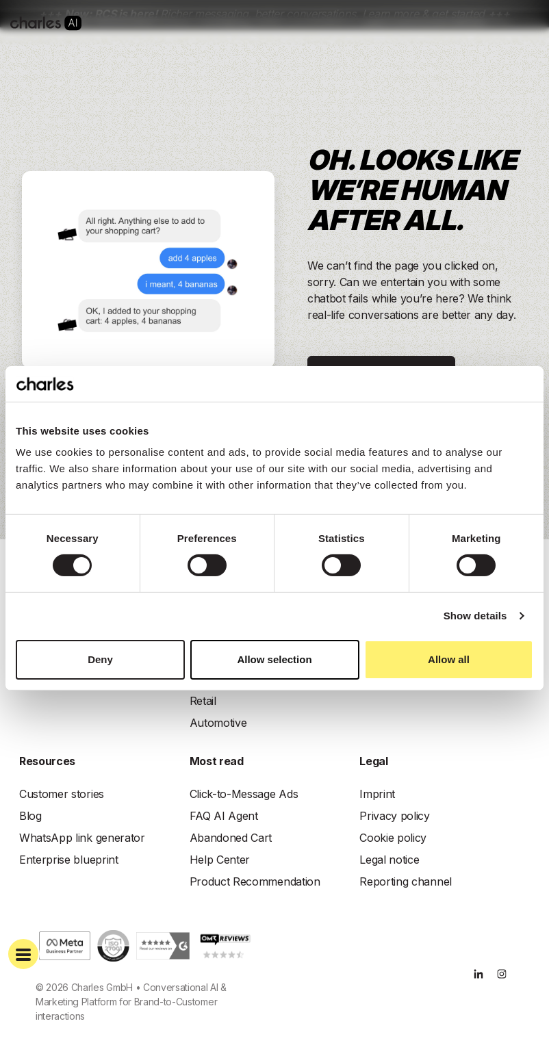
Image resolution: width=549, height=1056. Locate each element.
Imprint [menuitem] (377, 794)
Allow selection (274, 659)
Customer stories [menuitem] (61, 794)
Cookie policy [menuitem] (392, 838)
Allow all (449, 659)
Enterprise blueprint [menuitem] (68, 859)
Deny (100, 659)
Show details (475, 615)
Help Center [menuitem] (220, 859)
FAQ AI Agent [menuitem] (224, 816)
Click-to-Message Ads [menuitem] (244, 794)
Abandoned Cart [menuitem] (231, 838)
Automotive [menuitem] (218, 723)
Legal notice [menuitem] (389, 859)
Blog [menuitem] (30, 816)
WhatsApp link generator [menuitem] (82, 838)
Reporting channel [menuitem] (405, 881)
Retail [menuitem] (203, 701)
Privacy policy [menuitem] (394, 816)
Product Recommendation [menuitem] (255, 881)
